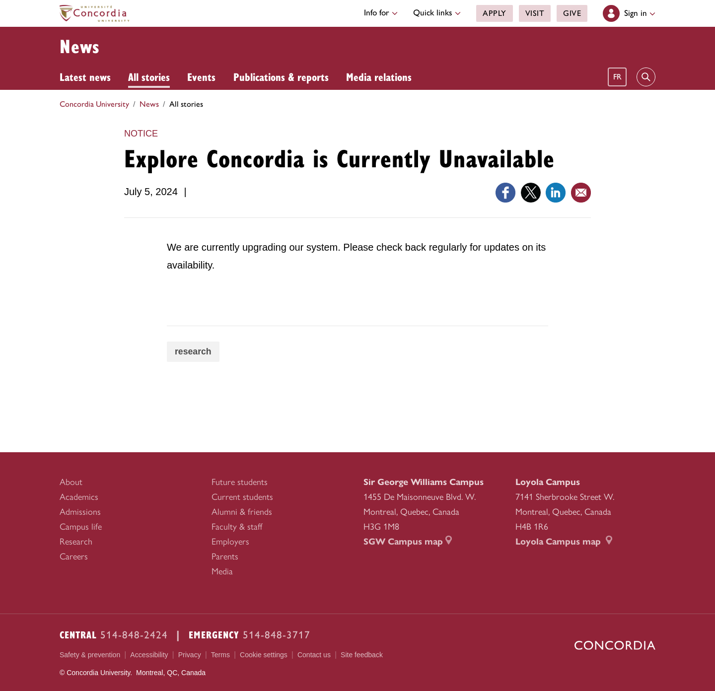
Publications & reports (281, 76)
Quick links (437, 12)
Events (201, 76)
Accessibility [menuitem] (149, 655)
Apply (494, 13)
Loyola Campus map (563, 541)
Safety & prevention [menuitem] (90, 655)
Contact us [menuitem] (314, 655)
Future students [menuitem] (240, 482)
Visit (534, 13)
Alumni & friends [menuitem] (242, 511)
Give (572, 13)
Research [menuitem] (76, 541)
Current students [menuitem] (242, 496)
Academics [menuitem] (79, 496)
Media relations (379, 76)
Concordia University (94, 104)
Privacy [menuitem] (189, 655)
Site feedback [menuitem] (362, 655)
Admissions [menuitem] (80, 511)
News (80, 46)
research (193, 351)
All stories (149, 76)
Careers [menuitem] (74, 556)
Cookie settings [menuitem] (263, 655)
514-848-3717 (276, 634)
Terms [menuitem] (220, 655)
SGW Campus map (407, 541)
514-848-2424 (134, 634)
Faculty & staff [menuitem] (237, 526)
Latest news (85, 76)
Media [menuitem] (222, 571)
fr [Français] (617, 76)
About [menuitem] (71, 482)
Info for (381, 12)
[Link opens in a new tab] (505, 191)
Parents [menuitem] (225, 556)
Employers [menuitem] (230, 541)
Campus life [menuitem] (81, 526)
